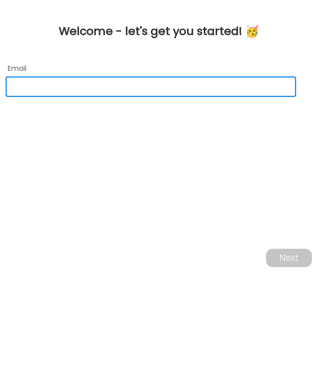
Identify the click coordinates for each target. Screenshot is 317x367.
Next (289, 258)
